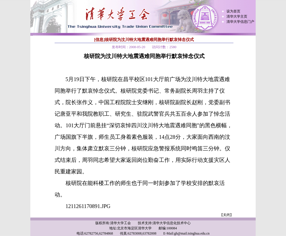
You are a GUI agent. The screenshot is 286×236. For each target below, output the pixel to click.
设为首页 (233, 11)
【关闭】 (226, 215)
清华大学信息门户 (240, 22)
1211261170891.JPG (88, 206)
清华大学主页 (236, 16)
